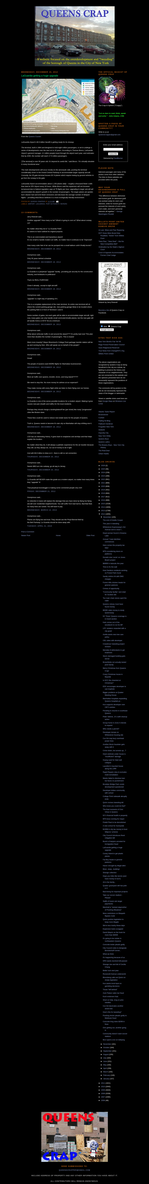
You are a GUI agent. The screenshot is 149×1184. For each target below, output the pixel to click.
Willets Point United (106, 354)
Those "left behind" (110, 990)
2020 (103, 486)
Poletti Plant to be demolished (114, 822)
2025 (103, 469)
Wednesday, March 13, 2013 (42, 510)
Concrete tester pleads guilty (114, 944)
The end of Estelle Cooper (113, 520)
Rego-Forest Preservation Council (112, 345)
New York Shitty (105, 436)
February (107, 1075)
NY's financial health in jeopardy (115, 815)
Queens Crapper (38, 201)
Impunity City (104, 433)
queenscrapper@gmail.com (74, 1170)
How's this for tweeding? (112, 1012)
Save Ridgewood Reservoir (109, 348)
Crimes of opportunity (111, 588)
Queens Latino (104, 442)
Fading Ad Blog (104, 421)
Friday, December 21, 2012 (41, 491)
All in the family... (109, 882)
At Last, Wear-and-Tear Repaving (111, 230)
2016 (103, 500)
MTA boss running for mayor (113, 819)
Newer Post (25, 535)
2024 (103, 472)
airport (31, 204)
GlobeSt (102, 430)
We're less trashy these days (114, 925)
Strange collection (110, 873)
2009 (103, 1090)
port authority (52, 204)
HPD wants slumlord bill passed (115, 961)
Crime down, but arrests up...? (114, 750)
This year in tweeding (111, 524)
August (106, 1054)
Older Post (90, 535)
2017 (103, 497)
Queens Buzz (104, 439)
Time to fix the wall (110, 567)
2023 (103, 476)
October (106, 1047)
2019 (103, 490)
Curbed (101, 418)
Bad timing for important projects (115, 892)
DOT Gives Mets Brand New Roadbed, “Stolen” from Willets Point (111, 235)
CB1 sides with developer (112, 640)
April (105, 1068)
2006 (103, 1100)
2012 (103, 514)
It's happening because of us (114, 957)
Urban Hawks (104, 454)
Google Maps (107, 401)
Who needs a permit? (111, 729)
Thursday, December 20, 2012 (43, 457)
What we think (108, 954)
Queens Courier (35, 137)
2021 (103, 483)
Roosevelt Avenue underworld (114, 974)
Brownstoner (103, 415)
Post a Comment (27, 532)
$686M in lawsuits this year (113, 563)
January (106, 1079)
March (106, 1072)
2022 (103, 479)
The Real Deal (104, 451)
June (105, 1061)
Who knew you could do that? (114, 806)
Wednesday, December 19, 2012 (44, 249)
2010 (103, 1087)
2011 (103, 1083)
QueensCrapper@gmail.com (110, 135)
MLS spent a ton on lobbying (114, 1040)
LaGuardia (40, 204)
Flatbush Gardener (106, 424)
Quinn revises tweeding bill (113, 802)
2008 (103, 1093)
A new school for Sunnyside (113, 826)
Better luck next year (111, 970)
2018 (103, 493)
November (107, 1044)
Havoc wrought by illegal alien (114, 866)
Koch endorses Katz (110, 996)
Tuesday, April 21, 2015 (39, 526)
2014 (103, 507)
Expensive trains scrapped (113, 929)
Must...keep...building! (111, 869)
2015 (103, 504)
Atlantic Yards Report (107, 412)
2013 (103, 511)
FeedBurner (118, 158)
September (107, 1051)
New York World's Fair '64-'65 (110, 342)
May (105, 1065)
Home (58, 535)
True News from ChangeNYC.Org (111, 351)
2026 (103, 465)
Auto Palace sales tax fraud (113, 993)
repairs (63, 204)
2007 (103, 1097)
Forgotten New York (106, 427)
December (107, 517)
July (105, 1058)
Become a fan (104, 310)
